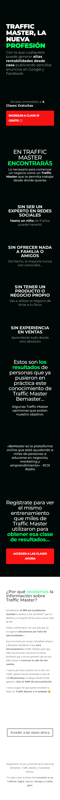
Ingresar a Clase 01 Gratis (24, 118)
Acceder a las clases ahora (30, 556)
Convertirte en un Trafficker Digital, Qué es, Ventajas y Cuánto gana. (30, 781)
